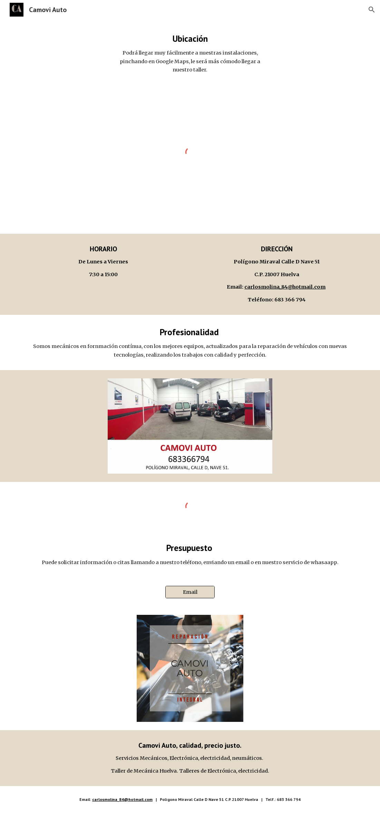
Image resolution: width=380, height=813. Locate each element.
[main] (190, 53)
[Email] (190, 592)
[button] (371, 9)
